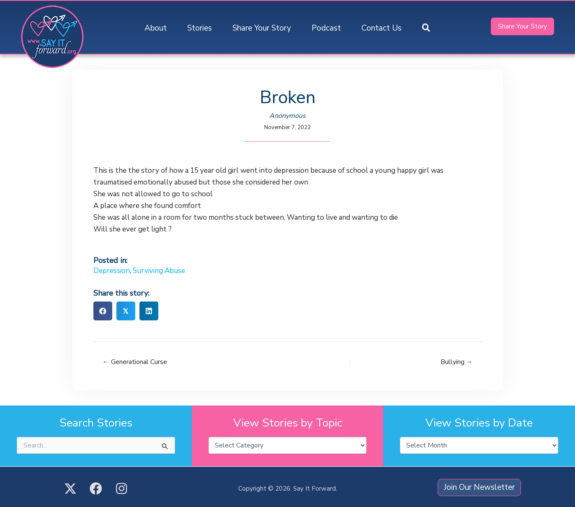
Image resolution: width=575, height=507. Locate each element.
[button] (426, 28)
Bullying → (457, 362)
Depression (111, 271)
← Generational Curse (135, 362)
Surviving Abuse (159, 271)
